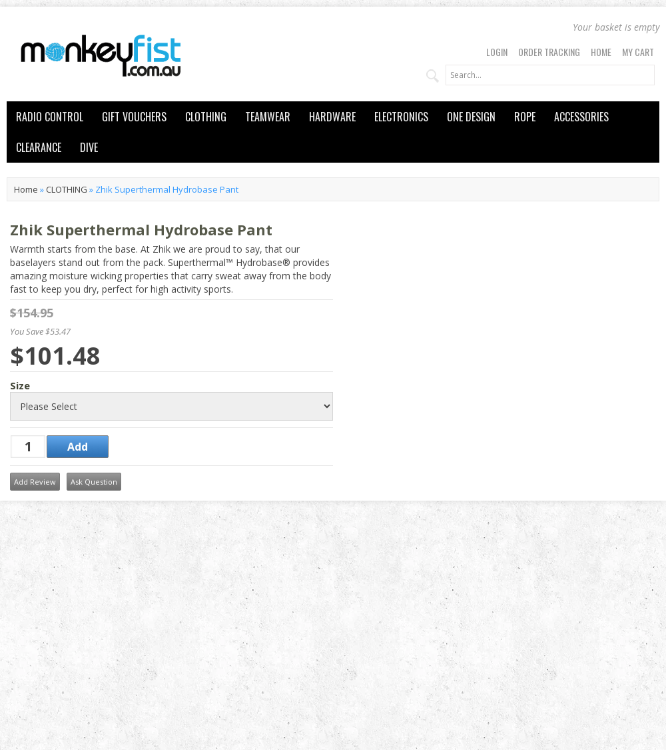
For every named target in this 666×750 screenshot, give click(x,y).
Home (601, 52)
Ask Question (94, 482)
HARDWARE (332, 117)
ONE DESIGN (471, 117)
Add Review (35, 482)
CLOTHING (205, 117)
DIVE (89, 147)
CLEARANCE (38, 147)
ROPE (524, 117)
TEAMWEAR (267, 117)
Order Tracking (549, 52)
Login (496, 52)
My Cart (638, 52)
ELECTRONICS (401, 117)
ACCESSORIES (581, 117)
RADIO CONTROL (49, 117)
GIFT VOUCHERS (134, 117)
